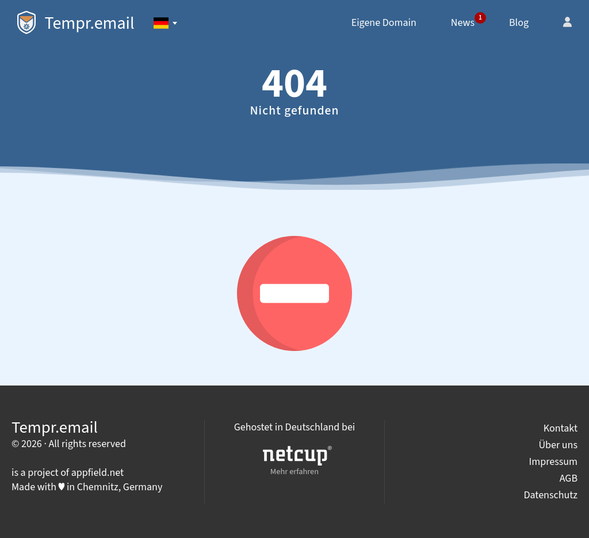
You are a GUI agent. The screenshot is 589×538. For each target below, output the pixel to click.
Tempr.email (76, 23)
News (468, 21)
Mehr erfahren (297, 462)
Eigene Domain (383, 23)
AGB (568, 478)
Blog (519, 23)
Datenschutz (550, 495)
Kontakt (560, 428)
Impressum (553, 462)
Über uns (557, 445)
